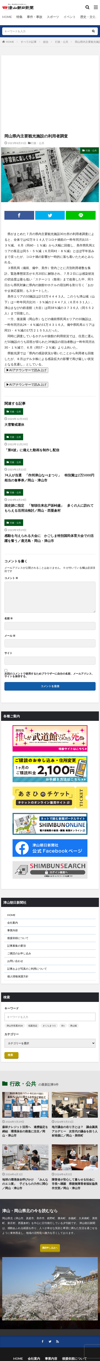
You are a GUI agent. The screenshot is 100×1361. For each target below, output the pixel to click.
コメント (11, 578)
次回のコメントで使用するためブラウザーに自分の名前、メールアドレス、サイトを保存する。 (49, 675)
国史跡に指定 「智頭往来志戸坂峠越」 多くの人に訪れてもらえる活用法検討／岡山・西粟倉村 (49, 507)
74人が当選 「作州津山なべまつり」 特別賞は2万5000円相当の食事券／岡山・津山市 (49, 477)
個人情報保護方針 (17, 976)
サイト (8, 653)
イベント (69, 17)
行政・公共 (61, 41)
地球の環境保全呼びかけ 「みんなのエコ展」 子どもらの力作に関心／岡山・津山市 (25, 1184)
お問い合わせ (15, 961)
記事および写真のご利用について (27, 968)
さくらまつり (49, 1025)
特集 (19, 17)
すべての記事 (29, 41)
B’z (63, 1025)
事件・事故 (34, 17)
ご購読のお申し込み (19, 953)
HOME (7, 17)
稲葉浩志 (32, 1025)
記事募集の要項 (16, 945)
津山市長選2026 (15, 1025)
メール (9, 635)
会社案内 (12, 922)
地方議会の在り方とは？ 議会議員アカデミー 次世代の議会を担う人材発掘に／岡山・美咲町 (75, 1131)
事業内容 (12, 930)
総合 (45, 41)
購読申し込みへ (50, 1247)
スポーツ (53, 17)
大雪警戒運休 (14, 424)
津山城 (73, 1025)
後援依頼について (17, 938)
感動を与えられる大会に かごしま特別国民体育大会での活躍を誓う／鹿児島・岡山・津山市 (49, 538)
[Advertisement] (50, 74)
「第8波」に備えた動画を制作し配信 (31, 450)
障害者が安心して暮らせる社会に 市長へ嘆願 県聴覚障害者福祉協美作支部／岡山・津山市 (75, 1184)
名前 (8, 618)
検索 (10, 1054)
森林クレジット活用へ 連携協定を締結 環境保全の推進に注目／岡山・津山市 (25, 1131)
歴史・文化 (88, 17)
